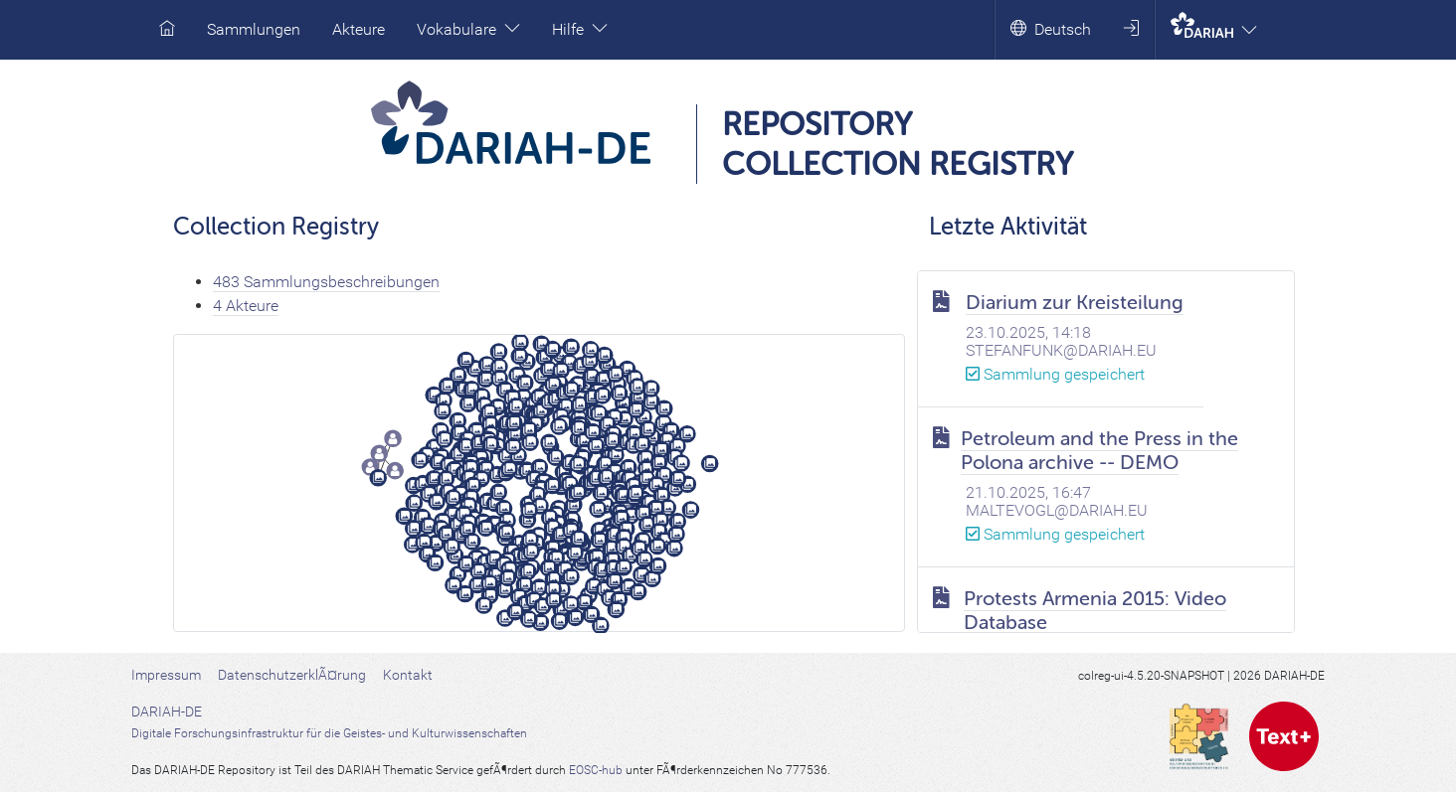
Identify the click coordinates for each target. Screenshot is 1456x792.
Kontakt (408, 675)
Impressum (166, 675)
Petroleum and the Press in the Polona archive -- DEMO (1099, 450)
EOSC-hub (596, 770)
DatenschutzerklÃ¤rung (292, 675)
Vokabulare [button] (468, 29)
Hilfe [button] (580, 29)
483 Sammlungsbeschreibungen (326, 281)
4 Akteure (245, 305)
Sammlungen (253, 29)
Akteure (358, 29)
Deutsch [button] (1050, 29)
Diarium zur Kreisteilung (1074, 302)
